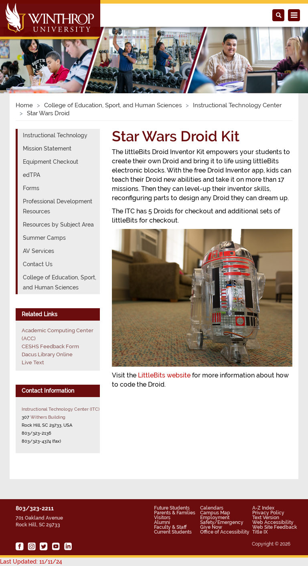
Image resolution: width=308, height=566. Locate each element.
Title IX (260, 532)
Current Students (173, 532)
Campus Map (215, 513)
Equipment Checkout (50, 162)
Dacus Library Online (47, 354)
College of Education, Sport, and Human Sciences (113, 105)
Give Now (211, 527)
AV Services (38, 251)
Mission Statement (47, 148)
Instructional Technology (55, 135)
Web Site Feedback (274, 527)
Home (24, 105)
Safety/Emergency (221, 522)
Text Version (265, 517)
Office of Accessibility (224, 532)
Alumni (162, 522)
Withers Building (47, 417)
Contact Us (38, 264)
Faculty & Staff (170, 527)
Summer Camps (44, 238)
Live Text (33, 362)
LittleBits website (164, 375)
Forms (31, 188)
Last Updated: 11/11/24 (31, 561)
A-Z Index (263, 508)
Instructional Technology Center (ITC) (60, 409)
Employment (214, 517)
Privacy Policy (268, 513)
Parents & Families (174, 513)
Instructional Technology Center (237, 105)
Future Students (172, 508)
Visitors (162, 517)
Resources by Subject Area (58, 224)
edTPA (31, 175)
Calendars (211, 508)
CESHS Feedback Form (50, 346)
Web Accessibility (273, 522)
